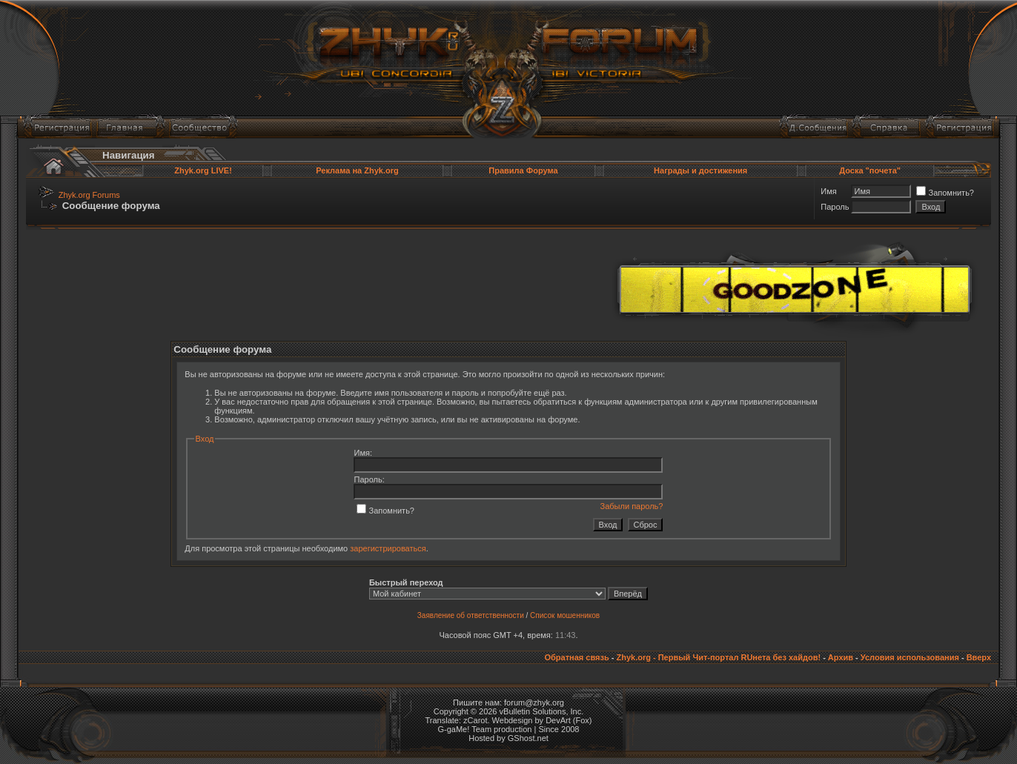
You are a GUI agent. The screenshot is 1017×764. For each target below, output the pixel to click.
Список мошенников (565, 615)
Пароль (835, 206)
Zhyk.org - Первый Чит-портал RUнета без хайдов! (718, 657)
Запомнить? (945, 192)
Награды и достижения (700, 170)
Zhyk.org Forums (89, 194)
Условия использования (910, 657)
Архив (840, 657)
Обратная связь (576, 657)
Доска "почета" (870, 170)
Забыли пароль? (631, 506)
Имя (828, 191)
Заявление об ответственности (470, 615)
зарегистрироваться (387, 548)
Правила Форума (522, 170)
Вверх (979, 657)
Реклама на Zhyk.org (357, 170)
